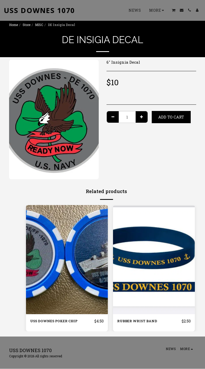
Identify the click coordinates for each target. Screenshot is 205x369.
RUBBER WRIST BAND (139, 321)
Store (26, 25)
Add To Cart (171, 117)
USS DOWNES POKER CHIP (57, 321)
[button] (173, 10)
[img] (67, 259)
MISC (39, 25)
